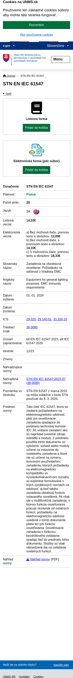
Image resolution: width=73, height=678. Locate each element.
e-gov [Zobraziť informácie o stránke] (9, 45)
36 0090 (32, 327)
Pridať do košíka (36, 127)
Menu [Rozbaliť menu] (60, 59)
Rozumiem (36, 25)
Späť (8, 93)
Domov (9, 75)
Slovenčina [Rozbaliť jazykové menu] (58, 46)
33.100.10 (60, 319)
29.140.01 (44, 319)
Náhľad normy (38, 559)
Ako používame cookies (36, 34)
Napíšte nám (61, 664)
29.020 (31, 319)
